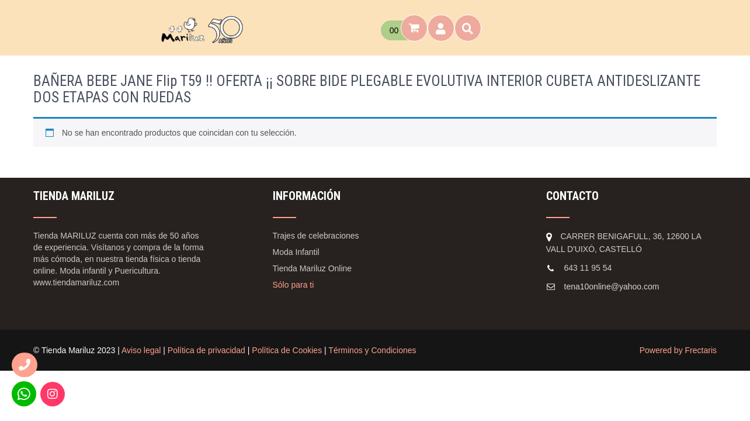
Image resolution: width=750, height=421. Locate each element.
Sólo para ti (293, 284)
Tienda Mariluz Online (312, 268)
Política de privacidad (206, 350)
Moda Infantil (296, 252)
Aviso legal (141, 350)
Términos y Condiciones (372, 350)
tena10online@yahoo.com (611, 286)
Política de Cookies (287, 350)
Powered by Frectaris (678, 350)
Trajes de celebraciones (316, 235)
